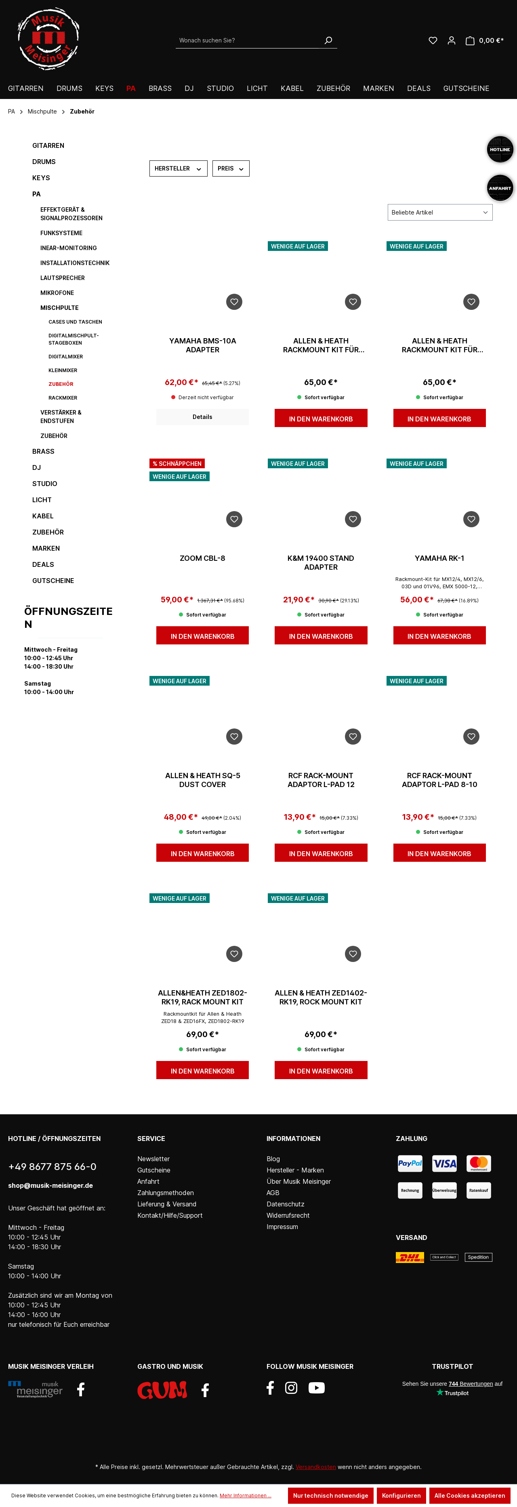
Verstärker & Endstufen (61, 416)
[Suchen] (328, 40)
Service (151, 1138)
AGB (273, 1193)
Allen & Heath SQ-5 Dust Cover (202, 780)
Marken (46, 548)
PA (36, 194)
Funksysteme (61, 232)
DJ (36, 467)
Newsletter (153, 1159)
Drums (44, 162)
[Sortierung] (440, 212)
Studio (44, 484)
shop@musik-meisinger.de (50, 1185)
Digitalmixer (65, 357)
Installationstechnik (74, 262)
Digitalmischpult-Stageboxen (73, 339)
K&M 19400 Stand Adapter (321, 562)
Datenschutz (286, 1204)
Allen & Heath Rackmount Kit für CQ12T (321, 345)
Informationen (293, 1138)
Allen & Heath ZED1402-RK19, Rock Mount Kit (321, 997)
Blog (273, 1159)
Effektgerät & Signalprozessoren (71, 213)
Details (202, 416)
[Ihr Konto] (451, 40)
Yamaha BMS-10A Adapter (202, 345)
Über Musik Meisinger (299, 1181)
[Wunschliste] (433, 40)
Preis (231, 168)
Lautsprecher (62, 277)
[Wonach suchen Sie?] (247, 40)
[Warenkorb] (485, 40)
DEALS (43, 564)
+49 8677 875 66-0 (52, 1166)
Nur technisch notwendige (330, 1495)
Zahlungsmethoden (165, 1193)
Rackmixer (62, 398)
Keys (41, 178)
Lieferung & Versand (167, 1204)
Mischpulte (59, 307)
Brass (43, 451)
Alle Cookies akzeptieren (470, 1495)
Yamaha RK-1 (439, 558)
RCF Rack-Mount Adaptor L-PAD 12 (321, 780)
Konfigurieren (401, 1495)
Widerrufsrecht (288, 1215)
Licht (42, 500)
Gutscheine (53, 581)
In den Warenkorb (321, 419)
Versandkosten (316, 1466)
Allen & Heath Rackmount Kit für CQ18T (439, 345)
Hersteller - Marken (295, 1170)
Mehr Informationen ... (245, 1495)
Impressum (282, 1227)
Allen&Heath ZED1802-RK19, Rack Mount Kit (202, 997)
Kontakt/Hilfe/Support (170, 1215)
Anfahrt (148, 1181)
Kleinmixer (62, 370)
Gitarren (48, 145)
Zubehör (60, 384)
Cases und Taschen (75, 322)
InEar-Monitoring (68, 247)
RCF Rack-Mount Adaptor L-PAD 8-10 (439, 780)
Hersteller (178, 168)
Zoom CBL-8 (202, 558)
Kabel (43, 516)
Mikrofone (57, 292)
